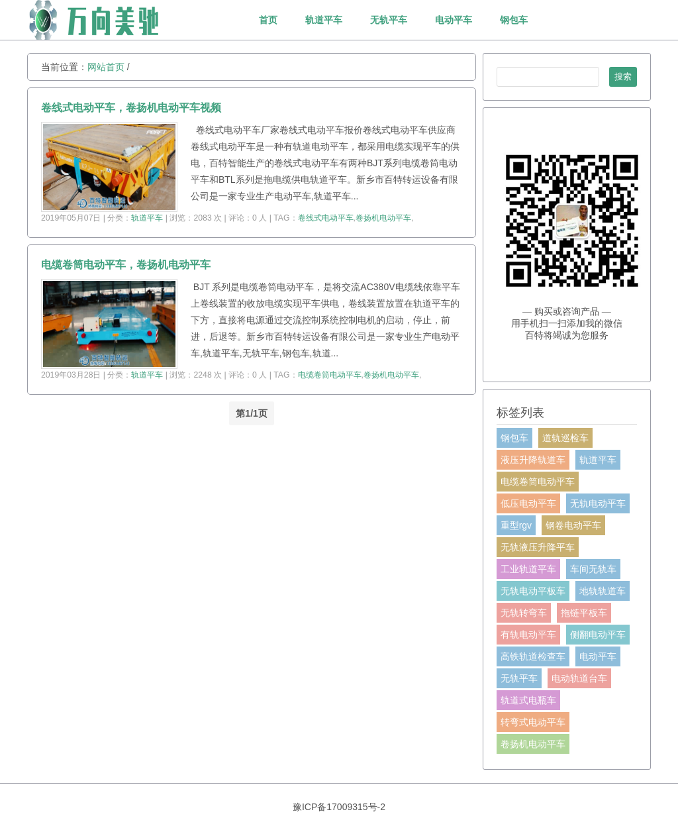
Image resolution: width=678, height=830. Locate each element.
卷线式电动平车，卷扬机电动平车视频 (131, 107)
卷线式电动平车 (326, 218)
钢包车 (514, 20)
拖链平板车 (584, 612)
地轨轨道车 (602, 591)
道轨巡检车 (565, 438)
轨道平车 (323, 20)
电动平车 (453, 20)
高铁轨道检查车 (533, 656)
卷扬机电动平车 (383, 218)
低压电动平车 (528, 503)
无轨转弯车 (524, 612)
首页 (268, 20)
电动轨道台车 (579, 678)
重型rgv (516, 525)
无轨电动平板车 (533, 591)
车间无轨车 (593, 569)
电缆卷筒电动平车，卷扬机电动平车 (126, 264)
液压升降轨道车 (533, 459)
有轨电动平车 (528, 634)
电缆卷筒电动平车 (330, 375)
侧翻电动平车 (598, 634)
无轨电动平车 (598, 503)
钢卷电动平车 (573, 525)
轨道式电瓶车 (528, 700)
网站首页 (105, 67)
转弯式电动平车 (533, 722)
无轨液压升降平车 (538, 547)
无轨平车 (388, 20)
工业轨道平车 (528, 569)
